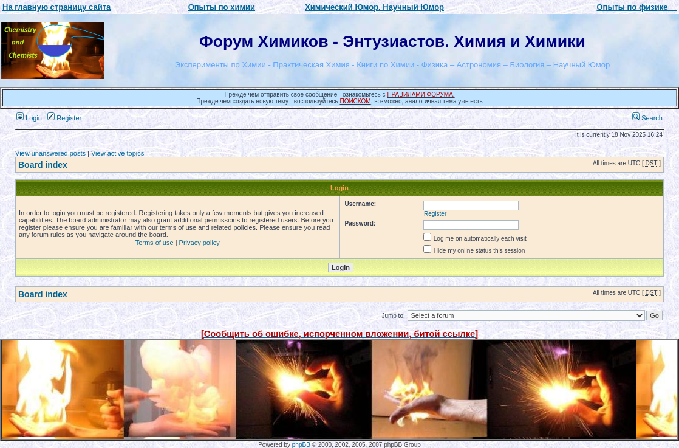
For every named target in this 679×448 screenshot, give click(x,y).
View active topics (117, 153)
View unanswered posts (50, 153)
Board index (42, 165)
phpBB (301, 444)
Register (64, 118)
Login (29, 118)
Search (647, 118)
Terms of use (154, 242)
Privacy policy (199, 242)
